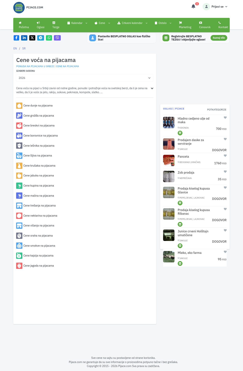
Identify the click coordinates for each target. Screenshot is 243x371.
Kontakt (223, 25)
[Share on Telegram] (40, 38)
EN (15, 48)
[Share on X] (32, 38)
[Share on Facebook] (16, 38)
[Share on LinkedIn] (24, 38)
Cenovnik (205, 25)
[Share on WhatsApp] (49, 38)
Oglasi (40, 25)
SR (24, 48)
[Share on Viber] (57, 38)
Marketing (185, 25)
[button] (77, 23)
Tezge (56, 25)
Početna (24, 25)
